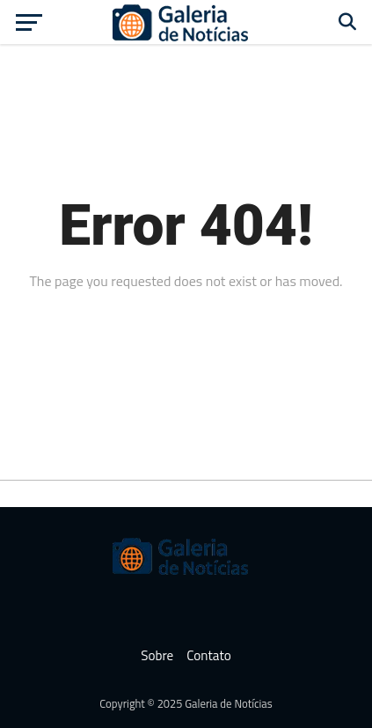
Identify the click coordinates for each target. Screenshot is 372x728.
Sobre (157, 655)
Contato (208, 655)
